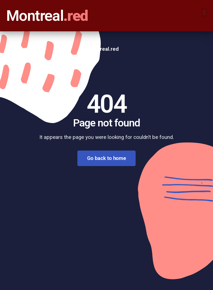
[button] (204, 12)
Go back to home (106, 158)
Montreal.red (103, 49)
